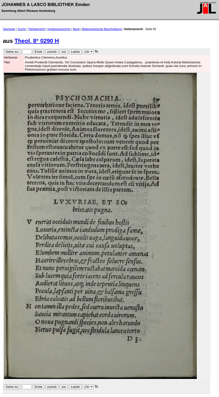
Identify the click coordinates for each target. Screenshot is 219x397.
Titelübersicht (36, 29)
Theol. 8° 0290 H (36, 41)
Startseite (9, 29)
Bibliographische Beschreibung (102, 29)
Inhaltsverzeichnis (59, 29)
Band (76, 29)
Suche (22, 29)
